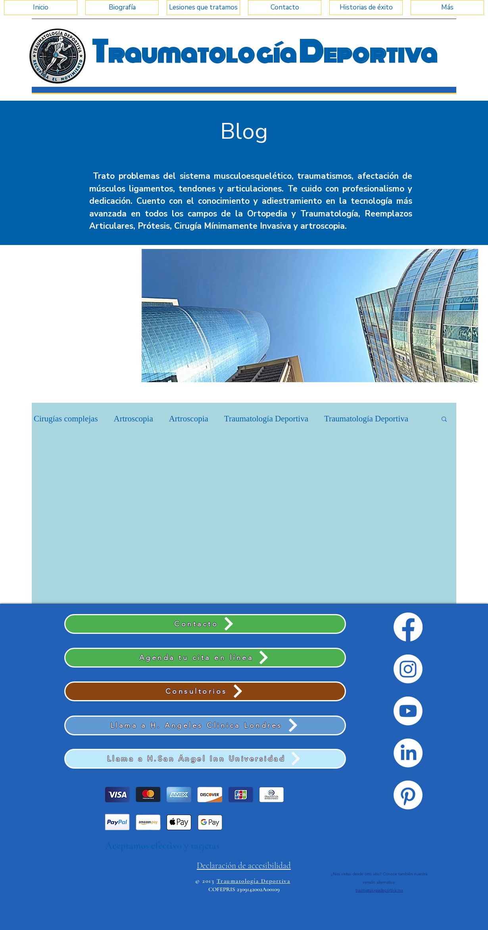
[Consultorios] (205, 691)
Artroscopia (133, 418)
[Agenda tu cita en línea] (205, 658)
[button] (310, 315)
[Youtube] (408, 711)
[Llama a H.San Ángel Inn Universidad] (205, 759)
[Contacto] (205, 624)
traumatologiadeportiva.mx (379, 890)
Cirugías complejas (66, 418)
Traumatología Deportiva (266, 418)
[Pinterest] (408, 795)
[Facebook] (408, 626)
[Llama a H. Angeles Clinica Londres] (205, 725)
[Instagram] (408, 668)
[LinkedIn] (408, 753)
